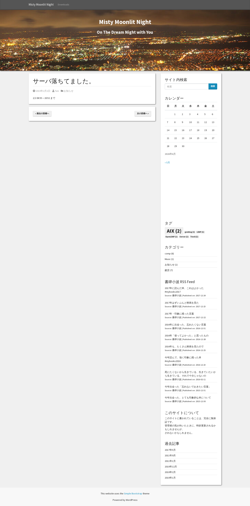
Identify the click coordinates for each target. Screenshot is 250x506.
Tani (55, 90)
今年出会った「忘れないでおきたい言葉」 (188, 386)
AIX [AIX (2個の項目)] (174, 231)
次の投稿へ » (143, 113)
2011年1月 (170, 461)
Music (168, 259)
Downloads (63, 4)
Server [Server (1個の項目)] (184, 237)
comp (168, 253)
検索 (213, 86)
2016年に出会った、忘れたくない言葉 (185, 324)
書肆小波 (176, 295)
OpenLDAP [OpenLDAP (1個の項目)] (171, 237)
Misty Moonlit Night (41, 4)
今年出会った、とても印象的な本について (188, 397)
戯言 (167, 270)
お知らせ (68, 90)
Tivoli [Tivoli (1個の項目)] (194, 237)
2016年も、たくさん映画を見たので (184, 346)
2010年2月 (170, 472)
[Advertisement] (191, 192)
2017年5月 (170, 449)
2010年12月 (171, 466)
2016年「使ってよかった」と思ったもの (187, 335)
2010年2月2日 (41, 90)
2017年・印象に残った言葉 (179, 313)
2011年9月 (170, 455)
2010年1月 (170, 477)
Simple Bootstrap (133, 493)
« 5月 (167, 162)
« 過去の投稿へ (42, 113)
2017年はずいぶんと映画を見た (182, 302)
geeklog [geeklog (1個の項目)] (190, 232)
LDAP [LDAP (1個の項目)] (200, 232)
